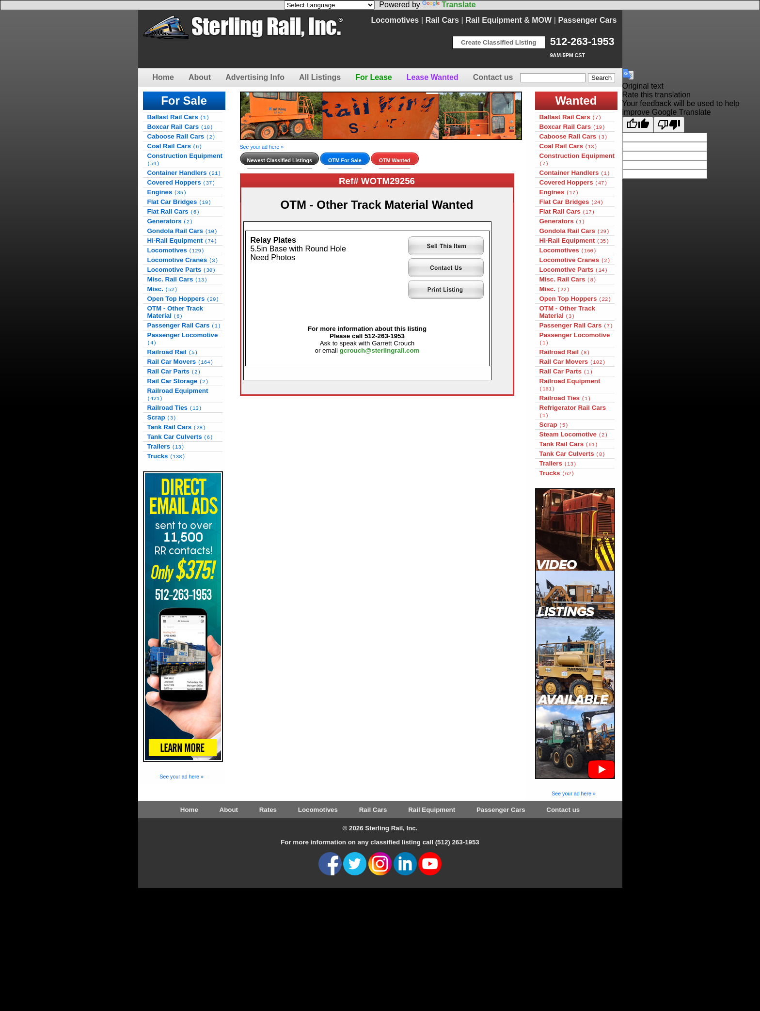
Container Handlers (184, 172)
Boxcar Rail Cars (180, 126)
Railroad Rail (172, 352)
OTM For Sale (345, 160)
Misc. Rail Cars (177, 279)
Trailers (166, 446)
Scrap (161, 417)
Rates (268, 809)
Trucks (166, 456)
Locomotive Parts (181, 269)
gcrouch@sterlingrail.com (380, 350)
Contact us (493, 77)
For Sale (184, 100)
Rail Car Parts (174, 371)
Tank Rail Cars (176, 427)
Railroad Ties (174, 407)
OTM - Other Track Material (175, 312)
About (200, 77)
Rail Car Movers (180, 361)
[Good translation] (637, 125)
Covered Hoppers (181, 182)
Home (163, 77)
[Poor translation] (668, 125)
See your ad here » (181, 776)
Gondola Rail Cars (182, 230)
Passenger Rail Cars (184, 325)
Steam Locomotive (573, 434)
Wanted (576, 100)
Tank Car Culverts (180, 436)
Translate (448, 4)
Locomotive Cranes (183, 260)
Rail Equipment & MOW (508, 20)
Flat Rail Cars (173, 211)
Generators (170, 221)
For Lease (373, 77)
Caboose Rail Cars (181, 136)
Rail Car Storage (178, 381)
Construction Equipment (185, 159)
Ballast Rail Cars (178, 117)
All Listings (320, 77)
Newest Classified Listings (279, 160)
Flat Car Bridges (179, 201)
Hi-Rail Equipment (182, 240)
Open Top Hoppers (183, 298)
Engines (167, 192)
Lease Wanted (433, 77)
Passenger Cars (587, 20)
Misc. (162, 289)
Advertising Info (255, 77)
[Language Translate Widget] (329, 5)
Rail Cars (442, 20)
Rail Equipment (431, 809)
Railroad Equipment (177, 394)
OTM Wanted (395, 160)
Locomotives (395, 20)
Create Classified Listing (499, 42)
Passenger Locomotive (182, 338)
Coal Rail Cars (174, 146)
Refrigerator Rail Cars (572, 411)
